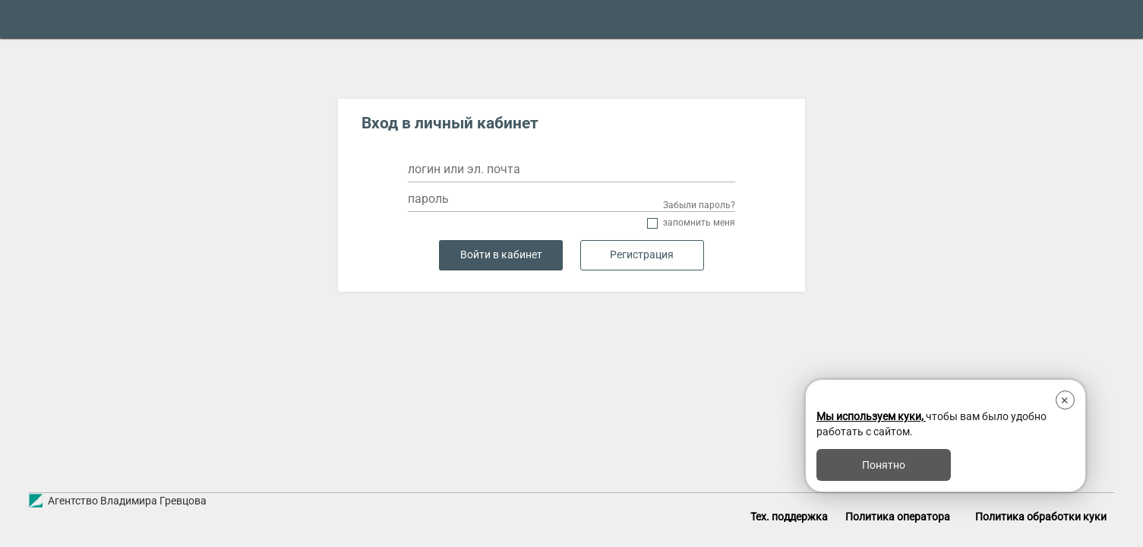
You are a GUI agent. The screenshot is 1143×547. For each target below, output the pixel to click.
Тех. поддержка (789, 517)
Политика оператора (897, 517)
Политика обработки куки (1041, 517)
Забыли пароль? (699, 205)
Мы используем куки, (871, 416)
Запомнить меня (699, 223)
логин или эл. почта (464, 169)
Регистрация (642, 254)
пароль (428, 198)
